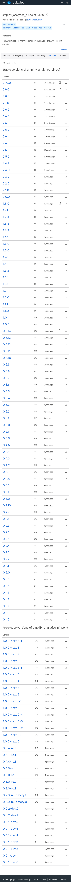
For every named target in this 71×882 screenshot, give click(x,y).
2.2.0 (6, 183)
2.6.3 (6, 123)
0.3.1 (6, 492)
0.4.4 (6, 452)
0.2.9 (6, 512)
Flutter (11, 24)
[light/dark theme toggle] (67, 2)
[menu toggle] (3, 2)
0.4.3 (6, 458)
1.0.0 (6, 324)
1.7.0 (6, 217)
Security (63, 880)
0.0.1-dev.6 (10, 822)
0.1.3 (6, 599)
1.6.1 (6, 237)
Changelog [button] (18, 55)
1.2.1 (5, 291)
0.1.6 (6, 579)
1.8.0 (6, 203)
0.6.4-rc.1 (9, 748)
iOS (23, 28)
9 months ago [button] (49, 103)
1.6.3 (6, 224)
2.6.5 (6, 109)
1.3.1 (6, 277)
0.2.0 (6, 572)
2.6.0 (6, 143)
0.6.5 (6, 391)
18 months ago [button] (49, 143)
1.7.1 (5, 210)
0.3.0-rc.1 (9, 788)
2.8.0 (6, 96)
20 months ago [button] (50, 150)
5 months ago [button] (17, 20)
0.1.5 (6, 586)
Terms (43, 880)
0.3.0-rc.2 (9, 782)
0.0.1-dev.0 (10, 862)
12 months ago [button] (49, 110)
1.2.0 (6, 297)
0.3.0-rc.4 (10, 768)
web (40, 28)
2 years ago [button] (48, 177)
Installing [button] (41, 55)
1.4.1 (6, 257)
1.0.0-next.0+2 (13, 728)
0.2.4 (6, 546)
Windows (47, 28)
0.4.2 (6, 465)
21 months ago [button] (49, 157)
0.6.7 (6, 378)
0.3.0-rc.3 (9, 775)
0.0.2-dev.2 (10, 808)
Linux (28, 28)
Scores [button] (63, 55)
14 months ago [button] (50, 130)
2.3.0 (6, 177)
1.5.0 (6, 250)
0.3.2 (6, 485)
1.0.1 (6, 317)
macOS (34, 28)
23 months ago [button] (50, 163)
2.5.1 (6, 150)
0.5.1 (6, 431)
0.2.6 (6, 532)
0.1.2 (6, 606)
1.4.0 (6, 264)
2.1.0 (6, 190)
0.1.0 (6, 619)
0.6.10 (7, 358)
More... (64, 49)
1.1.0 (6, 311)
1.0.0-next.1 (11, 708)
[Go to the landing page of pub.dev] (15, 2)
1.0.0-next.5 (11, 674)
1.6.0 (6, 244)
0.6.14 (7, 331)
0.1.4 (6, 592)
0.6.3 (6, 405)
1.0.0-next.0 (11, 741)
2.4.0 (6, 170)
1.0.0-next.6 (11, 661)
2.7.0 (6, 103)
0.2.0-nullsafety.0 (15, 802)
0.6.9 (6, 364)
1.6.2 (6, 230)
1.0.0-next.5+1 (12, 668)
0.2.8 (6, 519)
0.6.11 (6, 351)
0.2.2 (6, 559)
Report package (24, 880)
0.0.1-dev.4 (10, 835)
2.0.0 (6, 197)
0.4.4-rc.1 (9, 755)
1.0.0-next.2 (11, 694)
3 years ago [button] (48, 284)
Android (16, 28)
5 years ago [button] (48, 566)
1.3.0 (6, 284)
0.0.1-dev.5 (10, 829)
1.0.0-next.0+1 (12, 735)
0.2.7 (6, 525)
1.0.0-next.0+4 (13, 714)
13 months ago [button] (49, 116)
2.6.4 (6, 116)
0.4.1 (6, 472)
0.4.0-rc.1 (9, 761)
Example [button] (30, 55)
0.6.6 (6, 384)
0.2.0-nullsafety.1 (14, 795)
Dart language (9, 880)
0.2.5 (6, 539)
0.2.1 (6, 566)
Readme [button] (6, 55)
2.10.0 (7, 83)
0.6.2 (6, 411)
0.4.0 (6, 478)
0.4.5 (6, 445)
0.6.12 (7, 344)
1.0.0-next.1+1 (12, 701)
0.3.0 (6, 499)
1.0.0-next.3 (11, 688)
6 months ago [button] (49, 89)
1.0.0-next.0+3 (13, 721)
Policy (36, 880)
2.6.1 (6, 136)
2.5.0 (6, 156)
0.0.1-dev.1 (10, 855)
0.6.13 (7, 338)
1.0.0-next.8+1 (12, 641)
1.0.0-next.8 (11, 647)
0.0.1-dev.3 (10, 842)
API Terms (53, 880)
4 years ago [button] (48, 391)
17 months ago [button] (49, 136)
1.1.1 (5, 304)
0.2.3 (6, 552)
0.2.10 (7, 505)
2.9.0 (6, 89)
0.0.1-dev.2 (10, 849)
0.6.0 (6, 425)
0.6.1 (6, 418)
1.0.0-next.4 (11, 681)
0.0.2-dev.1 (10, 815)
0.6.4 (6, 398)
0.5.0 (6, 438)
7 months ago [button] (49, 96)
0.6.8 (6, 371)
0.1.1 (6, 613)
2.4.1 (6, 163)
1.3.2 (6, 271)
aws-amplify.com (33, 20)
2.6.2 (6, 130)
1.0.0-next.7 (11, 654)
